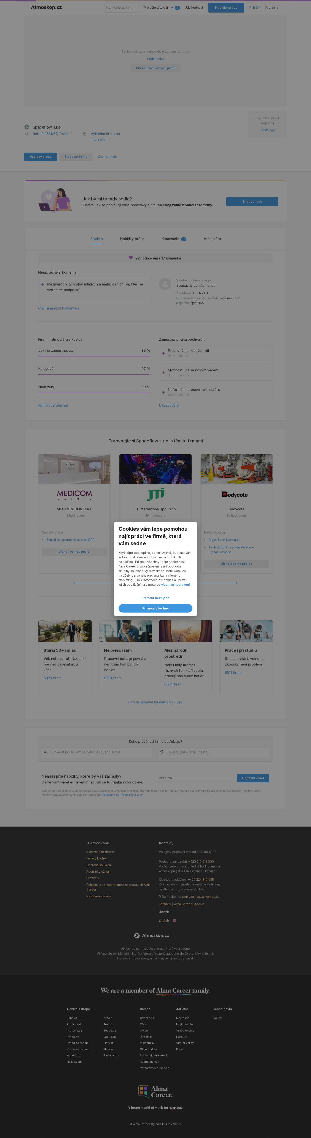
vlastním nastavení (175, 585)
